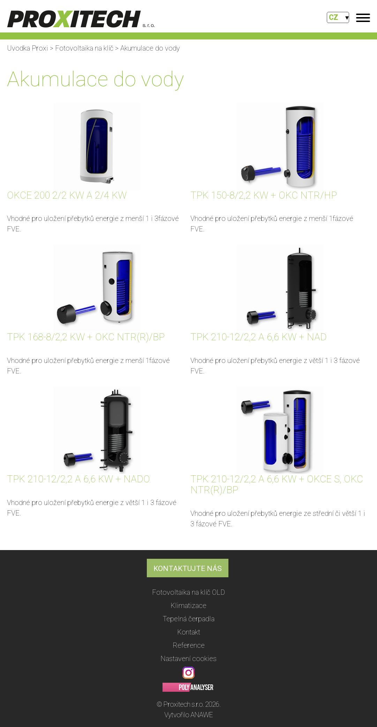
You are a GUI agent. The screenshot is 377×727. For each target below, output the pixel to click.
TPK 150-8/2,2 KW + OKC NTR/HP (263, 195)
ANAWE (201, 715)
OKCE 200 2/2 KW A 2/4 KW (67, 195)
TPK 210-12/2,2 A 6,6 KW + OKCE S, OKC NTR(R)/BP (276, 484)
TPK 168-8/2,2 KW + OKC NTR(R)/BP (86, 337)
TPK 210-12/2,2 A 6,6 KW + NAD (258, 337)
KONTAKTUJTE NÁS (187, 568)
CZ (333, 17)
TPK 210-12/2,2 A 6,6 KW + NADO (78, 479)
